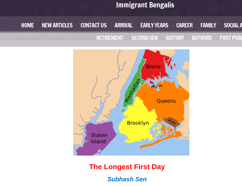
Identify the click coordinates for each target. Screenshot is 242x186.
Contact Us (93, 25)
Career (184, 25)
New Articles (57, 25)
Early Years (154, 25)
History (175, 38)
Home (27, 25)
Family (208, 25)
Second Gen (144, 38)
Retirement (109, 38)
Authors (202, 38)
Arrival (123, 25)
